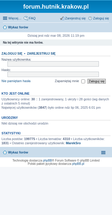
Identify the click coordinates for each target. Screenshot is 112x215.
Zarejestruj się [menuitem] (75, 18)
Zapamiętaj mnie (70, 81)
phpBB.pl (78, 163)
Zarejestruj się (41, 53)
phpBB (47, 160)
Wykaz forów (18, 152)
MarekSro (73, 143)
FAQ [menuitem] (32, 18)
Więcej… (15, 18)
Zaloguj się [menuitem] (101, 18)
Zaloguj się (11, 53)
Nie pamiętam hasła (15, 81)
